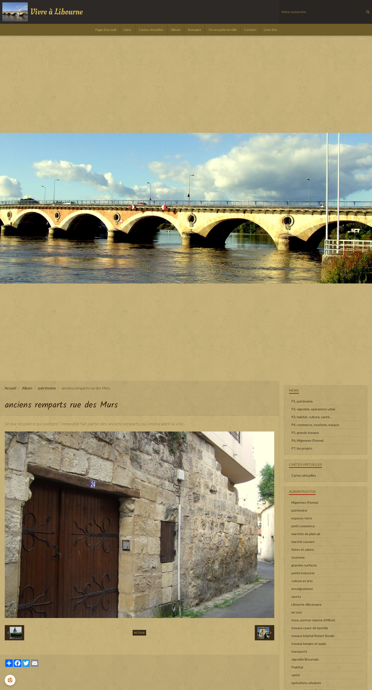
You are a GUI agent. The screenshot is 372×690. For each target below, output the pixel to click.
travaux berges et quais (308, 644)
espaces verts (301, 518)
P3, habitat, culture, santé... (311, 417)
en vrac (296, 612)
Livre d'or (270, 30)
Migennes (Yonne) (304, 502)
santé (295, 675)
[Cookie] (10, 680)
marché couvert (303, 542)
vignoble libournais (305, 659)
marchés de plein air (306, 534)
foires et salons (302, 549)
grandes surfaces (304, 565)
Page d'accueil (105, 30)
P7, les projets (301, 448)
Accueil (10, 388)
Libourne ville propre (306, 604)
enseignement (302, 589)
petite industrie (303, 573)
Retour (139, 632)
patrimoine (47, 388)
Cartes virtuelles (151, 30)
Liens (127, 30)
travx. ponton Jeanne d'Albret (313, 620)
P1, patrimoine (302, 401)
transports (299, 651)
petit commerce (303, 526)
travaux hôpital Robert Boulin (313, 636)
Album (175, 30)
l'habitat (297, 667)
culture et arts (302, 581)
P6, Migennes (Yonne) (307, 440)
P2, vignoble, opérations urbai (313, 409)
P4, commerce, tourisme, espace (315, 425)
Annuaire (194, 30)
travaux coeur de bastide (309, 628)
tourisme (298, 557)
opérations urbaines (306, 683)
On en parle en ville (223, 30)
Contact (250, 30)
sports (296, 596)
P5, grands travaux (305, 433)
